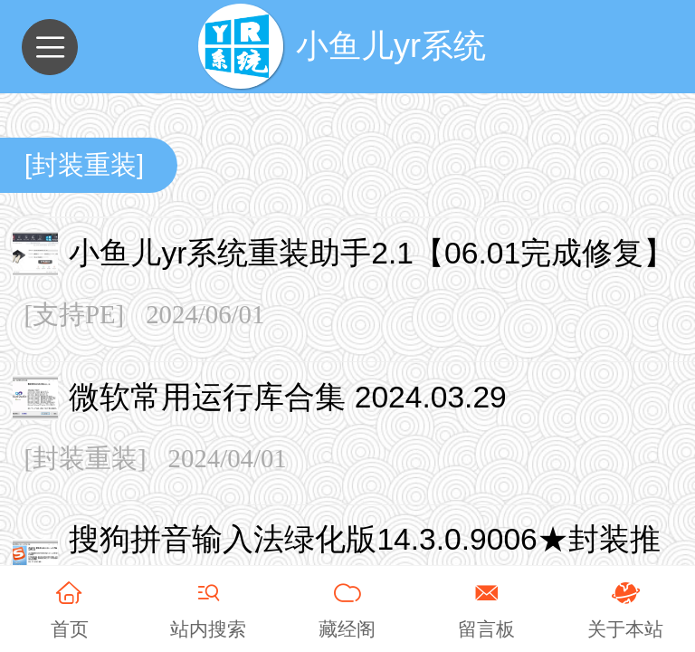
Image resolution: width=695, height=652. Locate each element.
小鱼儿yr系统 (391, 45)
